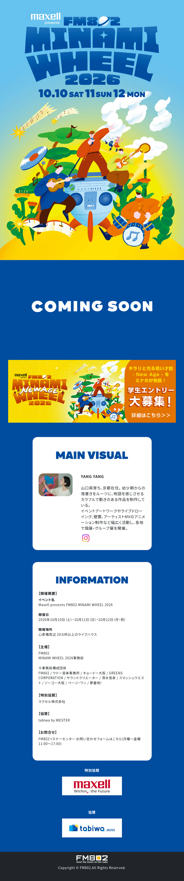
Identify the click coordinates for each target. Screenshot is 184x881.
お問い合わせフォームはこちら (99, 738)
